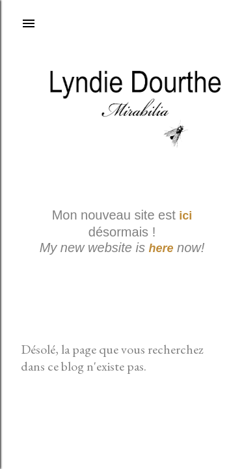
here (161, 248)
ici (185, 215)
